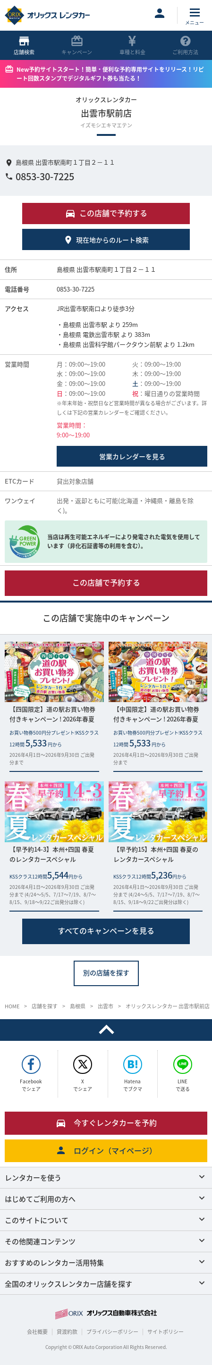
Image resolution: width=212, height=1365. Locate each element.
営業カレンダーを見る (132, 456)
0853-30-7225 (39, 176)
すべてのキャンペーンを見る (106, 930)
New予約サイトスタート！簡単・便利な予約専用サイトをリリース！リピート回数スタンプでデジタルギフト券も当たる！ (110, 74)
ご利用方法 (185, 45)
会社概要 (37, 1332)
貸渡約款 (67, 1332)
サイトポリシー (165, 1332)
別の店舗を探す (106, 972)
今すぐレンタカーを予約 (106, 1122)
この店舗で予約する (106, 581)
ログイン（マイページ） (106, 1150)
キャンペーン (76, 45)
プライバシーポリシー (112, 1332)
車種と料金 (132, 45)
